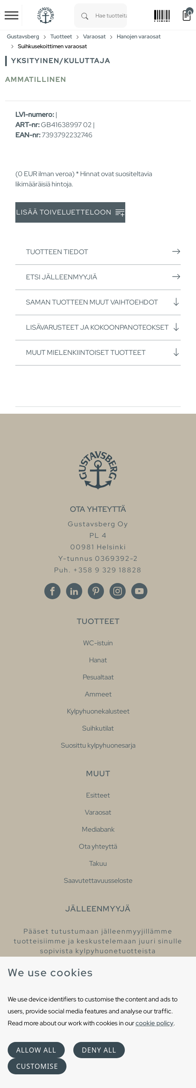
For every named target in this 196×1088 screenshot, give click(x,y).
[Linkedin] (74, 591)
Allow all (36, 1050)
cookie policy (154, 1022)
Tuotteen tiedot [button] (103, 251)
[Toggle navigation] (11, 15)
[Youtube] (139, 591)
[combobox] (111, 16)
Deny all (99, 1050)
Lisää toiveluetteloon (70, 213)
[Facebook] (52, 591)
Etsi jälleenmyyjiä (103, 276)
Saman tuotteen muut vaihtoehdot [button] (103, 302)
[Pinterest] (96, 591)
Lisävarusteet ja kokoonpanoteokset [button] (103, 327)
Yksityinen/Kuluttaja (60, 60)
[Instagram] (118, 591)
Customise (37, 1066)
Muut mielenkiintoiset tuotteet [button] (103, 352)
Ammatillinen (35, 79)
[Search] (84, 16)
